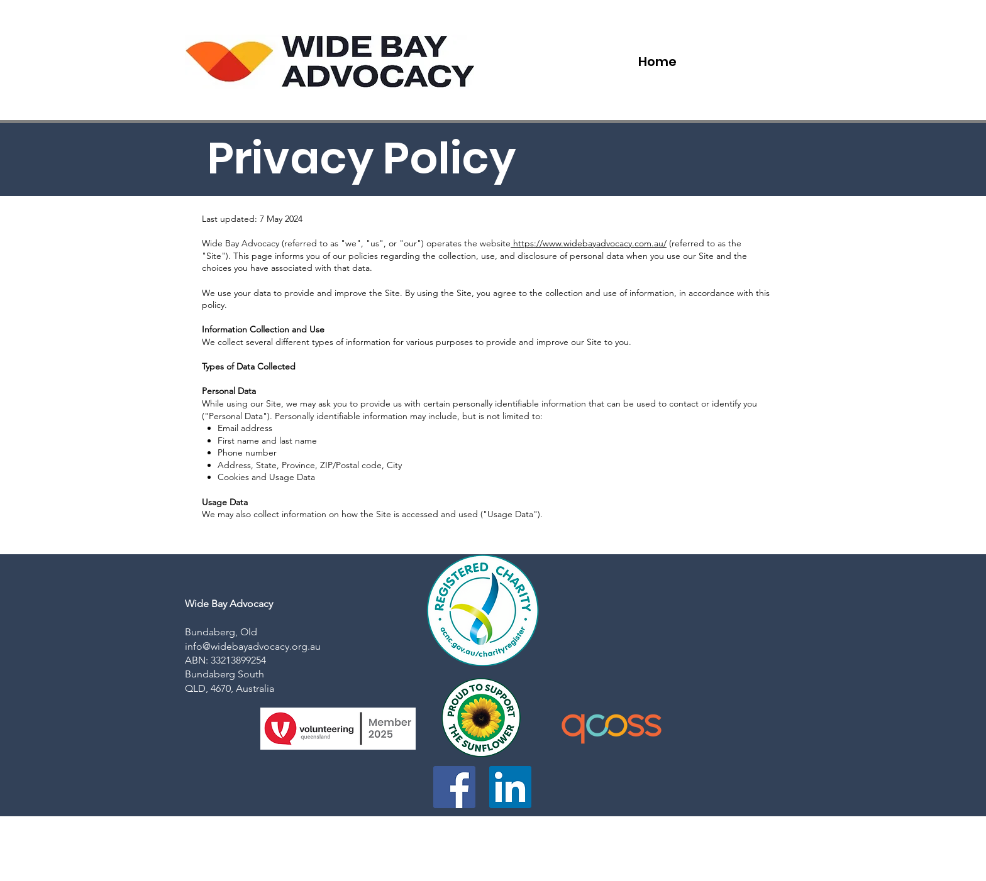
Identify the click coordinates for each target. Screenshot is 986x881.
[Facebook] (454, 787)
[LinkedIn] (510, 787)
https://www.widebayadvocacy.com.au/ (589, 243)
